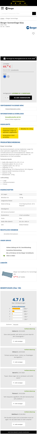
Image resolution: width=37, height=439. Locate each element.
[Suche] (16, 13)
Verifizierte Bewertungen (18, 306)
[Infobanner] (18, 1)
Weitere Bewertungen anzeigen (18, 432)
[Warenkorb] (34, 8)
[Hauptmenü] (2, 8)
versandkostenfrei (15, 70)
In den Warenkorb (20, 98)
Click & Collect (10, 256)
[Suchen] (34, 13)
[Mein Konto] (31, 8)
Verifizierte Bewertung (29, 328)
